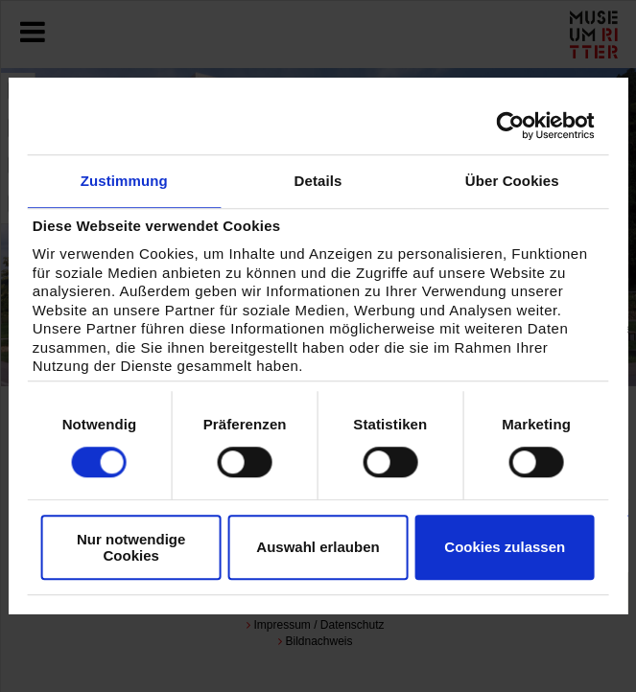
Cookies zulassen (504, 547)
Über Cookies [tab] (512, 181)
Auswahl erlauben (317, 547)
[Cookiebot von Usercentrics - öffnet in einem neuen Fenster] (511, 125)
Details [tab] (318, 181)
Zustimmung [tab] (124, 181)
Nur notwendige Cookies (131, 547)
